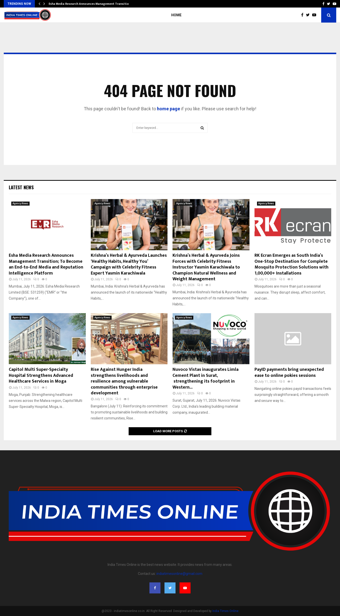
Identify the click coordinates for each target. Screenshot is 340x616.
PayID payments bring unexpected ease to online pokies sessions (289, 372)
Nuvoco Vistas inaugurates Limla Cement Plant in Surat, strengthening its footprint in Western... (205, 378)
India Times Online (225, 611)
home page (168, 108)
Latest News (21, 187)
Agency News (20, 203)
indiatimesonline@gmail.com (179, 574)
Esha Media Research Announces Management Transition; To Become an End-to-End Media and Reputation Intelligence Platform (46, 264)
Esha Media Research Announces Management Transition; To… (93, 3)
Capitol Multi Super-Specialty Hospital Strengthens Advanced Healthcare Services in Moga (41, 375)
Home (176, 15)
